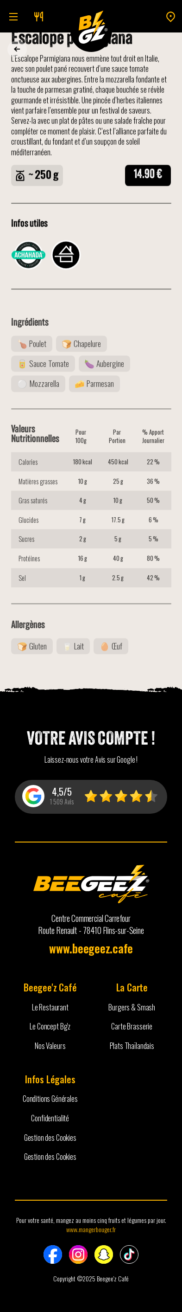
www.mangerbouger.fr (91, 1229)
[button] (11, 16)
